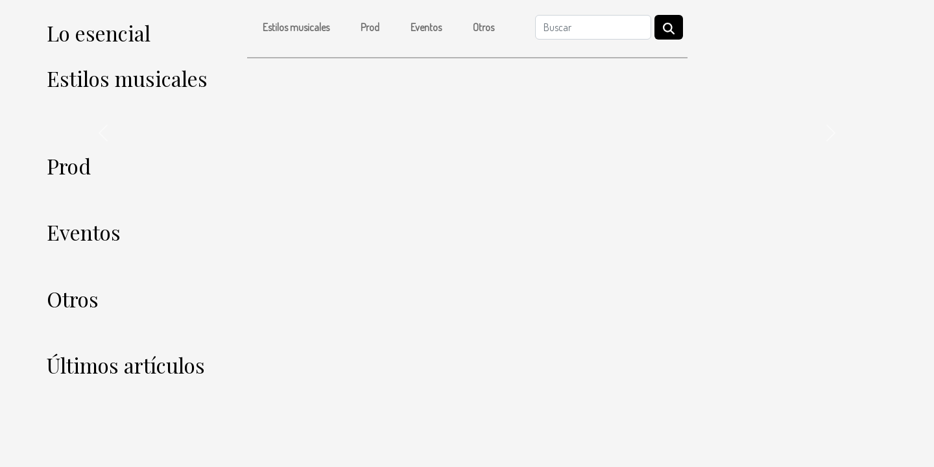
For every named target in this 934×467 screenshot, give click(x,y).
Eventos (426, 27)
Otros (483, 27)
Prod (370, 27)
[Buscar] (593, 27)
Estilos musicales (296, 27)
